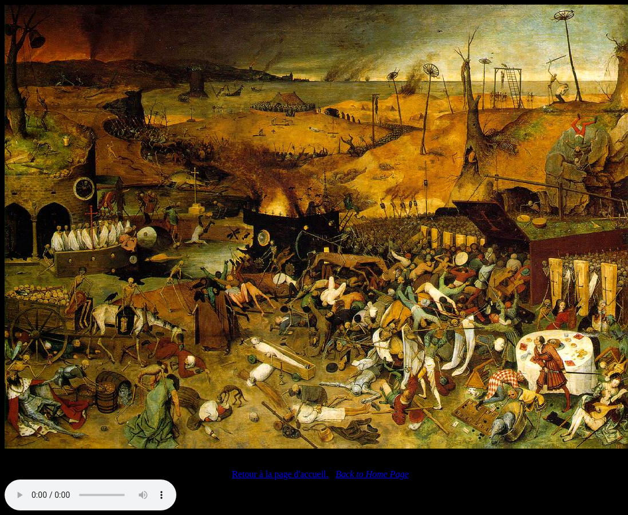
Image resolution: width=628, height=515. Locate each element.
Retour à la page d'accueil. (280, 474)
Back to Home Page (372, 474)
